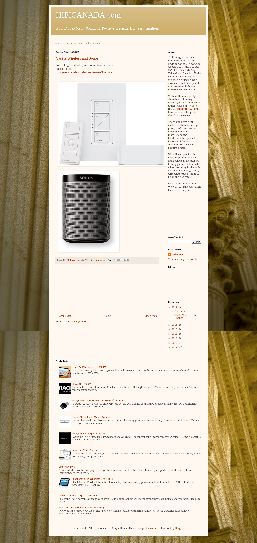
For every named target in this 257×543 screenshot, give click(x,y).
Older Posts (150, 316)
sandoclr (155, 528)
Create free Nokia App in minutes (78, 495)
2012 (175, 343)
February (180, 311)
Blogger (179, 528)
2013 (175, 338)
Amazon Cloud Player (84, 450)
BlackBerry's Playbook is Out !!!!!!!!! (92, 479)
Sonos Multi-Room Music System (91, 417)
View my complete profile (182, 259)
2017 (175, 307)
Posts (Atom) (79, 321)
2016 (175, 324)
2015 (175, 329)
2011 (175, 347)
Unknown (177, 254)
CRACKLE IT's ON (82, 384)
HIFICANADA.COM (187, 109)
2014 (175, 333)
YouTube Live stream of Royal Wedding (81, 507)
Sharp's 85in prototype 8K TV (89, 367)
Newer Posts (64, 316)
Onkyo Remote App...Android (89, 433)
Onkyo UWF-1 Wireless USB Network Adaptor (98, 400)
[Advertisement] (107, 289)
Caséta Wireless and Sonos (77, 58)
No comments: (97, 260)
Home (57, 43)
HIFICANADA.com (88, 14)
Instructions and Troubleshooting (83, 43)
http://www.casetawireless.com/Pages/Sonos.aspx (85, 72)
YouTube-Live (67, 467)
